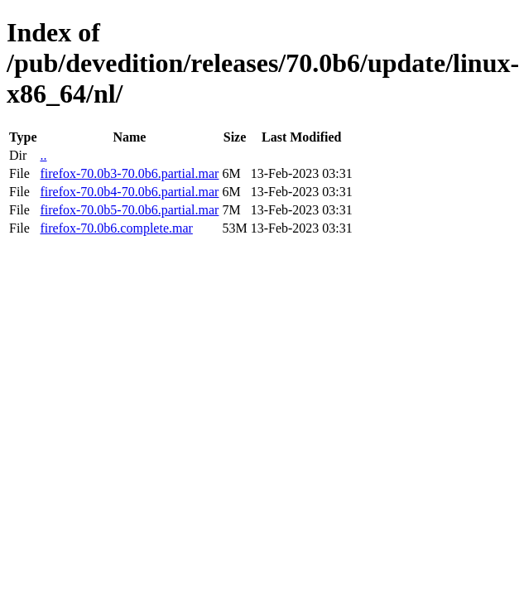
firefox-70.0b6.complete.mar (116, 228)
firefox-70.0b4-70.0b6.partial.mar (129, 192)
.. (43, 155)
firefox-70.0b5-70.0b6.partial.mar (129, 210)
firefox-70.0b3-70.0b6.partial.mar (129, 173)
